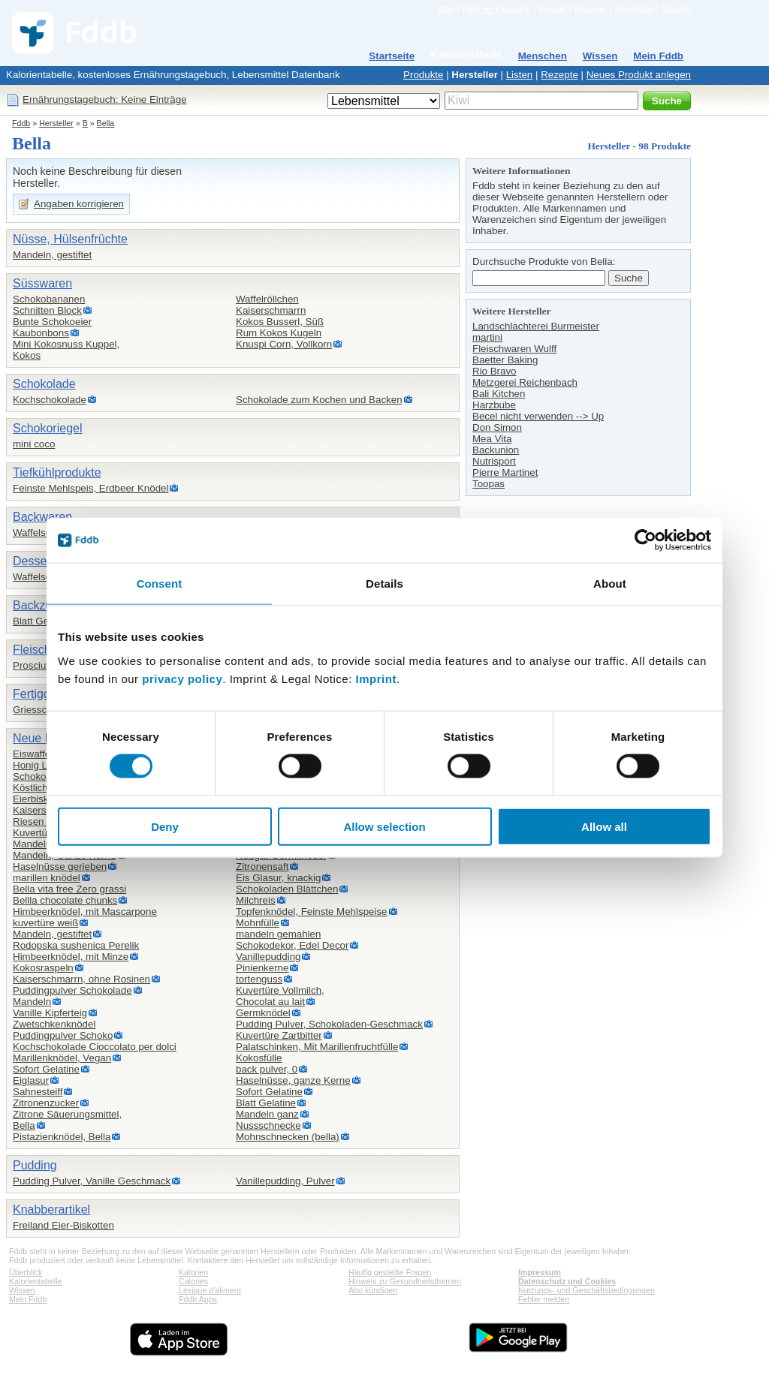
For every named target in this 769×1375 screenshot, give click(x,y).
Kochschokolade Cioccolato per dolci (94, 1046)
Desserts (36, 561)
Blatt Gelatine (43, 621)
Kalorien (193, 1272)
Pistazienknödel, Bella (61, 1136)
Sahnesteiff (37, 1091)
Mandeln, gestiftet (52, 254)
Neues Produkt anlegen (639, 74)
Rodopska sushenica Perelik (76, 945)
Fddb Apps (198, 1299)
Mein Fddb (658, 56)
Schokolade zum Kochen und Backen (319, 399)
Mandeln (32, 1001)
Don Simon (497, 427)
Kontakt (551, 9)
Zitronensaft (262, 866)
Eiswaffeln (36, 754)
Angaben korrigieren (79, 203)
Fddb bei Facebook (496, 9)
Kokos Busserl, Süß (280, 321)
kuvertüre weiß (45, 922)
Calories (193, 1281)
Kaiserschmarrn (271, 310)
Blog (446, 9)
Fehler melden (543, 1299)
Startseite (392, 56)
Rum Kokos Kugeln (278, 332)
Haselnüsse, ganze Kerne (293, 1080)
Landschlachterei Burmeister (535, 326)
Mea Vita (491, 438)
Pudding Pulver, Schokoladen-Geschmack (329, 1024)
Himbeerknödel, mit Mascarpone (85, 911)
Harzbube (494, 405)
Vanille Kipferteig (50, 1012)
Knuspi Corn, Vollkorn (284, 344)
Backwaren (42, 516)
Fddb (21, 123)
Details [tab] (384, 583)
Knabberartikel (51, 1209)
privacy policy (182, 678)
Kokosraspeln (43, 967)
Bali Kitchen (498, 393)
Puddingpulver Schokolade (72, 990)
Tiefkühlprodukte (57, 472)
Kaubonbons (41, 332)
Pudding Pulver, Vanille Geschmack (91, 1181)
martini (487, 337)
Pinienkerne (262, 967)
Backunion (495, 450)
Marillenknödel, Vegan (62, 1058)
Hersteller (474, 74)
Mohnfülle (257, 922)
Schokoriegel (48, 428)
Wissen (600, 56)
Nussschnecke (268, 1125)
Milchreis (256, 900)
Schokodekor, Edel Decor (292, 945)
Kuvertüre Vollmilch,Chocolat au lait (280, 996)
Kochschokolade (49, 399)
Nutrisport (494, 461)
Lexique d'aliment (210, 1290)
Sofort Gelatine (46, 1069)
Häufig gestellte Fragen (389, 1272)
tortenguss (259, 979)
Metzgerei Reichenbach (525, 382)
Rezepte (559, 74)
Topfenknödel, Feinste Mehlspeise (312, 911)
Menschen (542, 56)
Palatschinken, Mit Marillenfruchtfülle (317, 1046)
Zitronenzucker (46, 1103)
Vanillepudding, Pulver (285, 1181)
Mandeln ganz (267, 1114)
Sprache (676, 9)
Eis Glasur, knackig (278, 877)
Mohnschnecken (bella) (287, 1136)
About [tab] (609, 583)
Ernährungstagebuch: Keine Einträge (105, 99)
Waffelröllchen (267, 299)
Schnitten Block (47, 310)
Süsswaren (42, 283)
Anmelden (633, 9)
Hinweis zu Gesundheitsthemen (404, 1281)
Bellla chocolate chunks (65, 900)
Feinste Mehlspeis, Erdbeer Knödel (90, 488)
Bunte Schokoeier (52, 321)
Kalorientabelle (466, 54)
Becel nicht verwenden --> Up (538, 416)
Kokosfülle (259, 1058)
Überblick (25, 1272)
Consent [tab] (159, 583)
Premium (590, 9)
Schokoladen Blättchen (287, 889)
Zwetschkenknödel (54, 1024)
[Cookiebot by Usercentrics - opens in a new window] (645, 540)
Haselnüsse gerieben (60, 866)
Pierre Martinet (505, 472)
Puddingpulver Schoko (63, 1035)
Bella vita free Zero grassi (69, 889)
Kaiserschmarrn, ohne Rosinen (81, 979)
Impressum (539, 1272)
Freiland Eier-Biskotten (63, 1225)
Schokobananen (49, 299)
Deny (165, 826)
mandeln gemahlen (278, 934)
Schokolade (44, 384)
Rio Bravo (494, 371)
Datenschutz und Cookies (567, 1281)
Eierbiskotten (42, 799)
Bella (106, 123)
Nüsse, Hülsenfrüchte (70, 239)
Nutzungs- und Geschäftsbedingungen (586, 1290)
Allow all (604, 826)
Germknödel (263, 1012)
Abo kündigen (372, 1290)
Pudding (35, 1165)
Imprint (376, 678)
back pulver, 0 (266, 1069)
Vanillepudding (268, 956)
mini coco (34, 444)
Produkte (423, 74)
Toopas (488, 483)
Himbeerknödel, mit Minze (70, 956)
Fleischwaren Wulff (514, 348)
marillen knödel (46, 877)
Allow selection (384, 826)
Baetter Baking (505, 360)
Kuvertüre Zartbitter (279, 1035)
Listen (519, 74)
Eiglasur (31, 1080)
